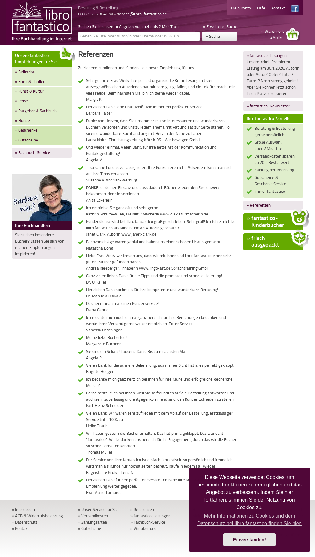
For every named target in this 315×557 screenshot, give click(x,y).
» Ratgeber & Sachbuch (36, 110)
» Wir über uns (143, 528)
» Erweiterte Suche (220, 26)
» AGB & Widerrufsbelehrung (37, 516)
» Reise (21, 101)
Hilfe (261, 8)
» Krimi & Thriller (30, 81)
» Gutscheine (26, 140)
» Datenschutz (24, 522)
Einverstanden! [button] (249, 539)
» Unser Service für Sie (98, 509)
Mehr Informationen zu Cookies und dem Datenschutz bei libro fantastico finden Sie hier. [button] (249, 519)
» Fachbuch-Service (32, 152)
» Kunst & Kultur (29, 91)
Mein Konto (241, 8)
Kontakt (278, 8)
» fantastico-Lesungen (267, 55)
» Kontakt (20, 528)
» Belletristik (26, 71)
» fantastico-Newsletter (268, 106)
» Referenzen (259, 205)
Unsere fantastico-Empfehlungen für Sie (43, 58)
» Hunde (22, 120)
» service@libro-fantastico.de (140, 14)
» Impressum (23, 509)
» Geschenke (26, 130)
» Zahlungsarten (92, 522)
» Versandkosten (93, 516)
